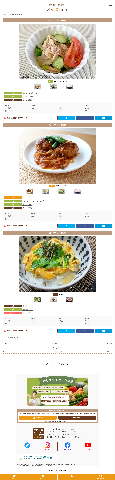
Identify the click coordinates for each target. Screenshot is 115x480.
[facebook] (85, 118)
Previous (1, 57)
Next (114, 57)
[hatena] (103, 118)
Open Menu (110, 4)
